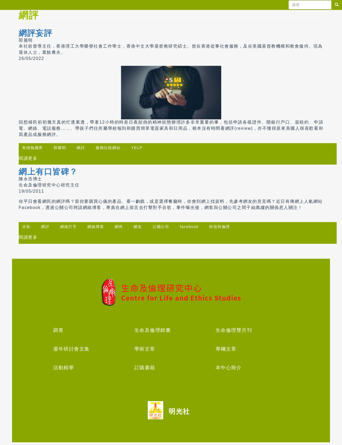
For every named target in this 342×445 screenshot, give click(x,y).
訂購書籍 (144, 367)
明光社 (179, 411)
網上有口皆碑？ (48, 171)
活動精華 (63, 367)
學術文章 (144, 349)
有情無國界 (32, 148)
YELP (137, 148)
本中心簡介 (229, 367)
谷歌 (26, 227)
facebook (189, 227)
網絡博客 (95, 227)
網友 (138, 227)
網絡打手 (68, 227)
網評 (81, 148)
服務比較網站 (108, 148)
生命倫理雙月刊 (234, 330)
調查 (58, 330)
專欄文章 (226, 349)
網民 (119, 227)
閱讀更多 (28, 158)
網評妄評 (35, 33)
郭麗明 (60, 148)
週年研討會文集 (71, 349)
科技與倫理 (219, 227)
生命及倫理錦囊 (152, 330)
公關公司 (161, 227)
